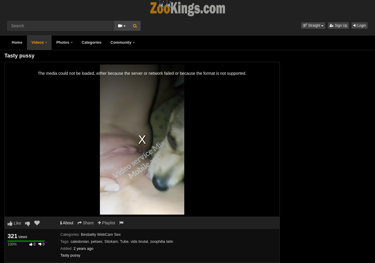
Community (122, 42)
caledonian (80, 241)
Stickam (111, 241)
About (67, 222)
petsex (96, 241)
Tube (124, 241)
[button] (313, 25)
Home (17, 42)
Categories (91, 42)
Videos (39, 42)
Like (14, 223)
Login (359, 25)
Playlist (106, 222)
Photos (64, 42)
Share (86, 222)
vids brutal (139, 241)
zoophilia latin (161, 241)
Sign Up (338, 25)
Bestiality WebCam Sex (101, 234)
